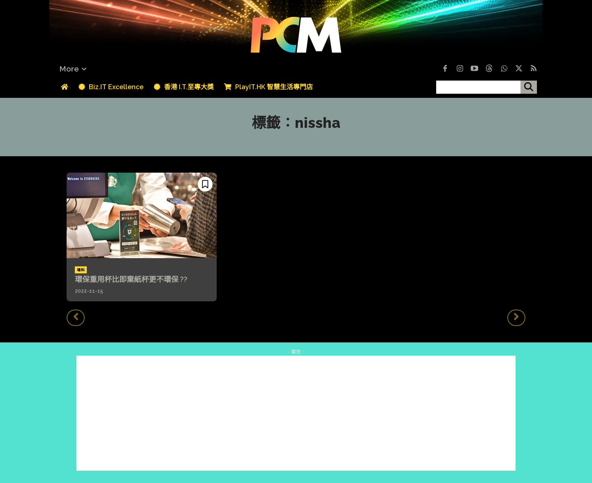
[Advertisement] (296, 413)
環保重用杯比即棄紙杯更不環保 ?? (131, 279)
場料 (81, 270)
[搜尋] (528, 87)
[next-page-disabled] (516, 318)
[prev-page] (76, 318)
